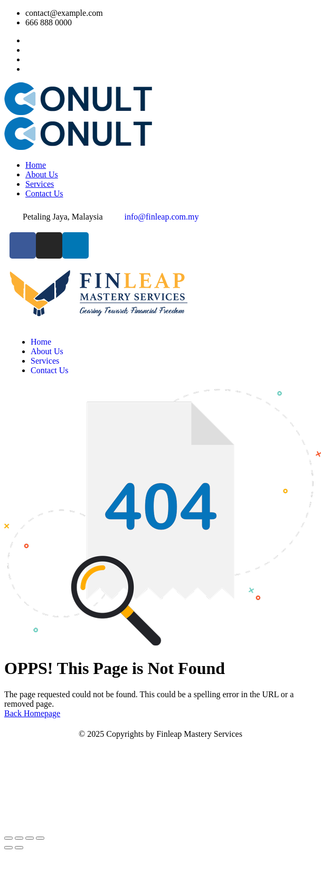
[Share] (29, 838)
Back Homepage (32, 713)
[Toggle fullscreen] (19, 838)
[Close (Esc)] (40, 838)
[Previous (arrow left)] (8, 847)
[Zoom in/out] (8, 838)
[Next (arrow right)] (19, 847)
